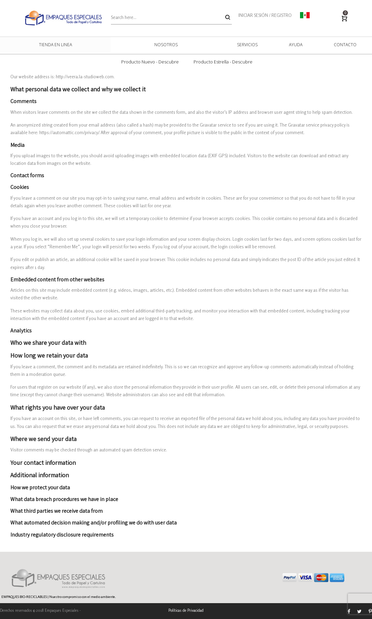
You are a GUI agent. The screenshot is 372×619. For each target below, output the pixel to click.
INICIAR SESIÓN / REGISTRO (265, 15)
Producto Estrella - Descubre (223, 62)
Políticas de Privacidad (186, 610)
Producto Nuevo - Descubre (150, 62)
